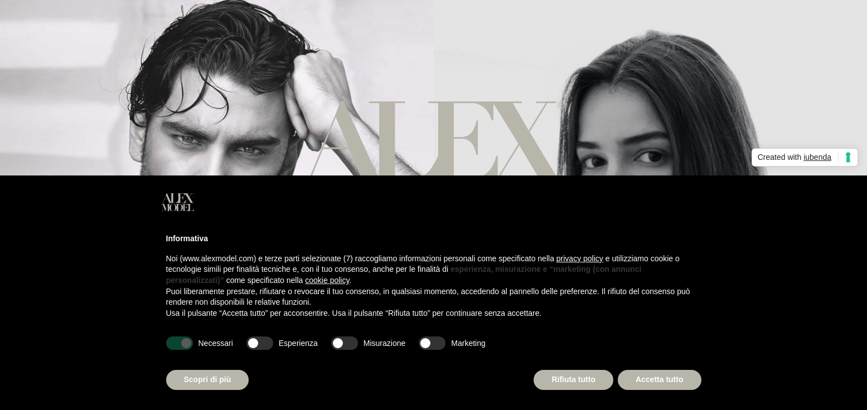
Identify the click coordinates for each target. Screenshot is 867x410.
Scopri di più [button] (207, 379)
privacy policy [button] (579, 258)
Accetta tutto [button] (660, 379)
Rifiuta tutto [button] (573, 379)
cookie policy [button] (327, 280)
